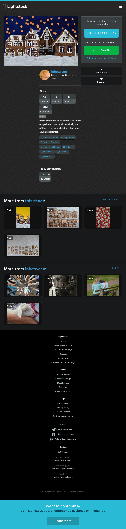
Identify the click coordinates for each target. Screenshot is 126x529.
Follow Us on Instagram (65, 439)
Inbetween (59, 71)
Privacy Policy (63, 407)
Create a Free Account (63, 345)
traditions (62, 151)
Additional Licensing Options (101, 58)
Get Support (63, 451)
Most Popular (63, 382)
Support (63, 354)
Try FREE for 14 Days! (63, 349)
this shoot (34, 201)
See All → (117, 267)
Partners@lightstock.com (63, 468)
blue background (49, 137)
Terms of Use (63, 403)
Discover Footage (63, 378)
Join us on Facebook (65, 434)
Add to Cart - (101, 50)
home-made (47, 156)
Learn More (63, 520)
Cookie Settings (63, 411)
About (63, 341)
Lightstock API (63, 358)
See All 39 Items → (112, 199)
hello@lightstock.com (63, 477)
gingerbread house (50, 147)
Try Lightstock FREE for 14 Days (101, 33)
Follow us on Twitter (65, 429)
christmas (68, 147)
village (55, 142)
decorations (47, 151)
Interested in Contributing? (63, 362)
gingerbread (67, 137)
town (44, 142)
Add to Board (101, 71)
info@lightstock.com (63, 460)
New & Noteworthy (63, 391)
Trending (63, 387)
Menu (120, 6)
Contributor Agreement (63, 416)
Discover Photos (63, 374)
